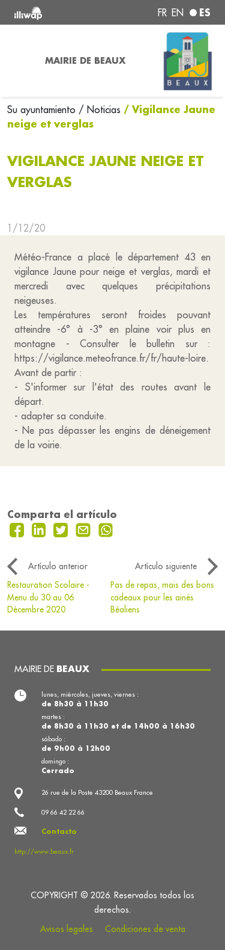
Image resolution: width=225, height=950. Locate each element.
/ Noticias (100, 109)
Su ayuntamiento (43, 109)
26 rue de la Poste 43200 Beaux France (97, 792)
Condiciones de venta (145, 929)
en (178, 13)
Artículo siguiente (166, 566)
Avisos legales (66, 929)
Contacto (59, 831)
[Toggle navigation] (19, 61)
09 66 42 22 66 (63, 812)
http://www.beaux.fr (44, 851)
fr (162, 13)
